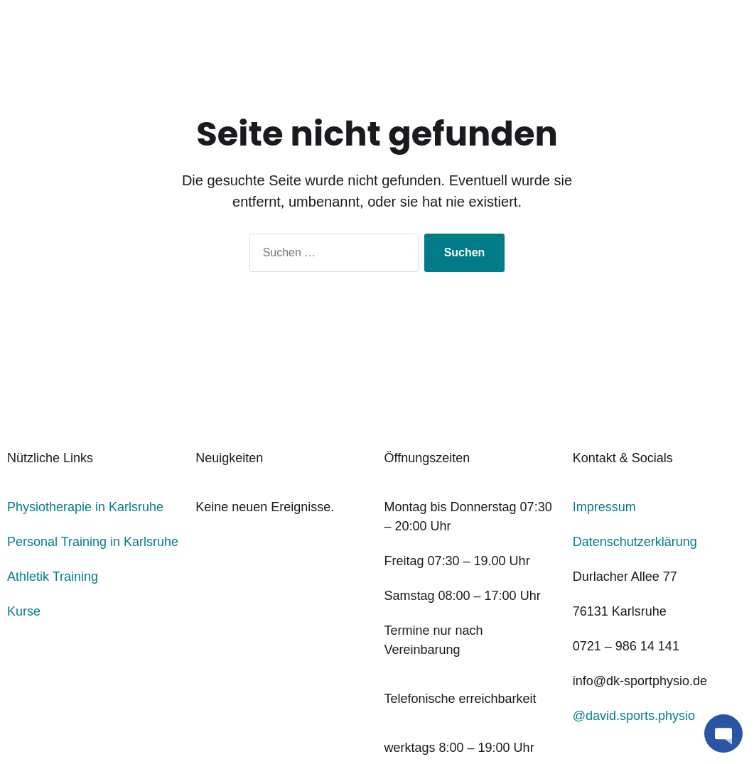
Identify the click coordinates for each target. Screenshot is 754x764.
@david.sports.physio (634, 716)
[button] (723, 733)
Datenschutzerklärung (635, 542)
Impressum (604, 507)
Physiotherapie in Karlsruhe (85, 507)
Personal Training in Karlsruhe (92, 542)
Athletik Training (52, 576)
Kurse (24, 611)
